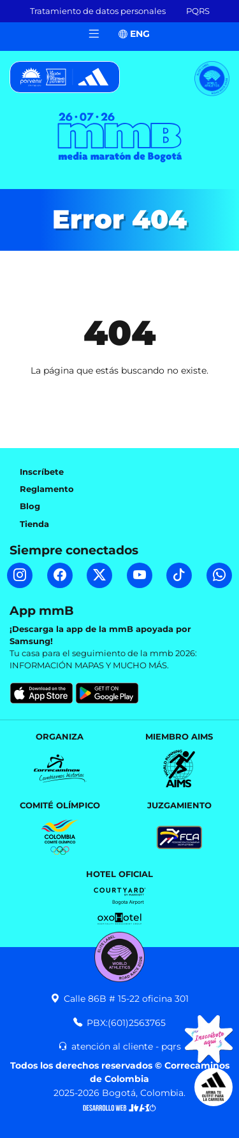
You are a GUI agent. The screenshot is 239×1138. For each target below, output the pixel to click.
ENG (134, 34)
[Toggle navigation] (93, 34)
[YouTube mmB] (139, 575)
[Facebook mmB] (60, 575)
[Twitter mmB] (99, 575)
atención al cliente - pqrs (119, 1046)
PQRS (198, 11)
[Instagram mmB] (20, 575)
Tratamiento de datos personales (98, 11)
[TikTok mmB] (179, 575)
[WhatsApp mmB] (219, 575)
